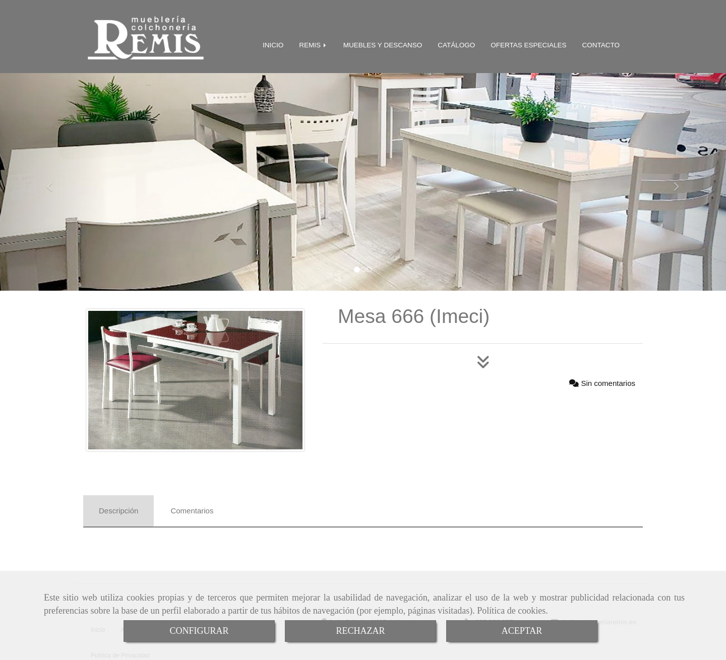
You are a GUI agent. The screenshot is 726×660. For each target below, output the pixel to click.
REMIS (313, 43)
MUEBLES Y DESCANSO (382, 43)
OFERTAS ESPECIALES (528, 43)
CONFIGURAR (198, 631)
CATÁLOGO (456, 43)
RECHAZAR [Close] (360, 631)
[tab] (118, 509)
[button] (54, 180)
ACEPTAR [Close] (522, 631)
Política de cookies (511, 611)
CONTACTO (601, 43)
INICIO (273, 43)
